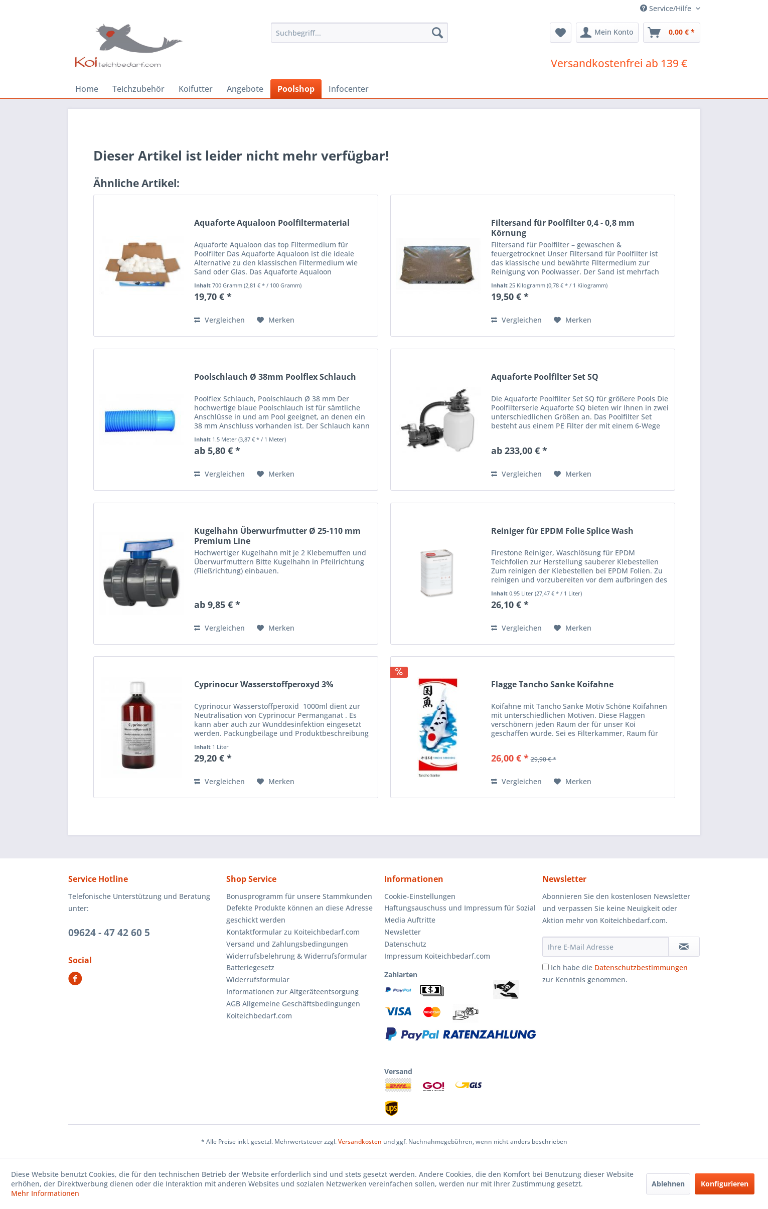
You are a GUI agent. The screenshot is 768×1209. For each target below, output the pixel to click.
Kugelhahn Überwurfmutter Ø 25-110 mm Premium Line (277, 536)
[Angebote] (245, 88)
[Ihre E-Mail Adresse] (605, 947)
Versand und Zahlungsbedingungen (287, 944)
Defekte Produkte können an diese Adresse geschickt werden (299, 914)
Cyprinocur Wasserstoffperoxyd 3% (263, 684)
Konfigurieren (724, 1183)
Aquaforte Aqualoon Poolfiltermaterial (272, 223)
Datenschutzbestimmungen (641, 967)
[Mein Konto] (607, 33)
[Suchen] (437, 33)
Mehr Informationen (45, 1193)
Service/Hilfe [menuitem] (666, 8)
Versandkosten (360, 1141)
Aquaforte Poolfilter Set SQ (544, 377)
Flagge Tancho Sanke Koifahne (552, 684)
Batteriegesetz (250, 967)
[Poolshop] (296, 88)
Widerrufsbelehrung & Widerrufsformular (296, 956)
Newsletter (402, 932)
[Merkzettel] (560, 33)
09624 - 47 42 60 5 (109, 932)
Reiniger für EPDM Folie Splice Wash (562, 531)
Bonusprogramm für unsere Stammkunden (299, 896)
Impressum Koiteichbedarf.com (437, 956)
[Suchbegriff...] (359, 33)
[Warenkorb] (671, 33)
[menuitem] (359, 33)
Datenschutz (405, 944)
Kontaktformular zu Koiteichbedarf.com (293, 932)
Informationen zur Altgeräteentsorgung (292, 991)
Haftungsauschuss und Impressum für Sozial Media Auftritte (460, 914)
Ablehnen (668, 1183)
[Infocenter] (349, 88)
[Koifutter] (196, 88)
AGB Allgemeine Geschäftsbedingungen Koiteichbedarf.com (293, 1009)
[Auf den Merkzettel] (275, 320)
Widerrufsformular (257, 979)
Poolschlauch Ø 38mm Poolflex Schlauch (275, 377)
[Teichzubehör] (138, 88)
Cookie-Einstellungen (419, 896)
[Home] (86, 88)
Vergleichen (219, 320)
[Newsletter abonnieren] (684, 947)
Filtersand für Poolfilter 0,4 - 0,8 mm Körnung (563, 228)
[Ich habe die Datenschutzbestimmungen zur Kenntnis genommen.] (545, 967)
